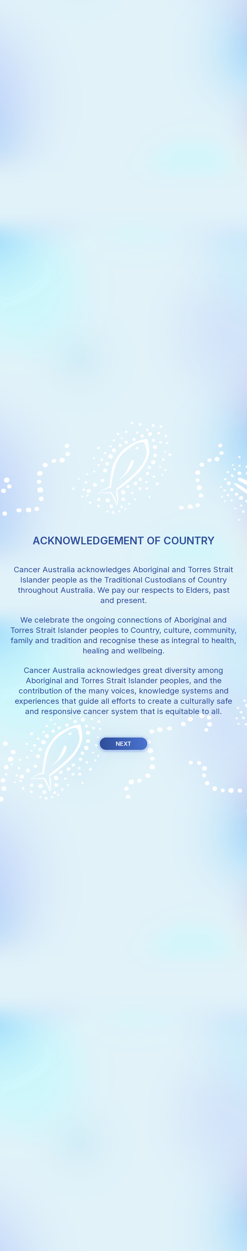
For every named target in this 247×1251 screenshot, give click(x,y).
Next (123, 743)
